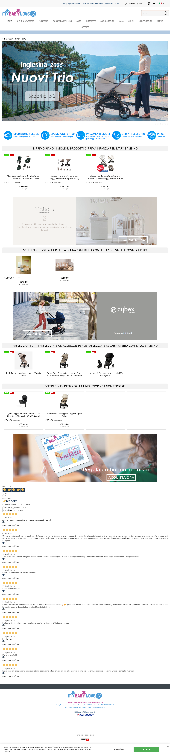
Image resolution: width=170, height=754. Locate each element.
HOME (9, 21)
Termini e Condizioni (85, 735)
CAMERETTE (91, 21)
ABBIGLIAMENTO (107, 21)
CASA (121, 21)
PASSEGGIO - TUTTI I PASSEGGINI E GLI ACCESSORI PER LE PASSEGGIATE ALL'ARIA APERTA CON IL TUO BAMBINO (85, 346)
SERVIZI (160, 21)
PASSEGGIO (43, 21)
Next (166, 81)
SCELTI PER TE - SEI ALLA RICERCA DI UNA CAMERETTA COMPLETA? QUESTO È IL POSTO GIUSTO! (85, 250)
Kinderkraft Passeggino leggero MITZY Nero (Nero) (105, 374)
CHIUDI (168, 746)
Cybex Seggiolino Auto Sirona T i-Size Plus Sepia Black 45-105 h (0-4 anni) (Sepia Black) (24, 416)
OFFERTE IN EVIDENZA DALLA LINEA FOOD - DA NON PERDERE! (85, 386)
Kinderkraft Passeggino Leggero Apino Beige (64, 415)
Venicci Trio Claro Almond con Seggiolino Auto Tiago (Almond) (64, 177)
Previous (4, 81)
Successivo (18, 510)
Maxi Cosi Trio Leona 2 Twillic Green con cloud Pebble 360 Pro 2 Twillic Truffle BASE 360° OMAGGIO (23, 178)
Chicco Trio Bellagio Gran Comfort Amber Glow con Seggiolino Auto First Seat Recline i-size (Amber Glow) (105, 178)
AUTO (78, 21)
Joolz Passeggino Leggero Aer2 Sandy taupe (23, 374)
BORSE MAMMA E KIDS (62, 21)
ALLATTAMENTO (145, 21)
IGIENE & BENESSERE (25, 21)
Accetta (146, 749)
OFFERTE (85, 27)
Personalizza (118, 749)
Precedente (7, 510)
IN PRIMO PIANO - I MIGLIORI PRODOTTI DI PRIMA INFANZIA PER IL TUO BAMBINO (85, 148)
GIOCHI (131, 21)
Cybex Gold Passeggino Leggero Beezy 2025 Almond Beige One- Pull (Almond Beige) (64, 375)
